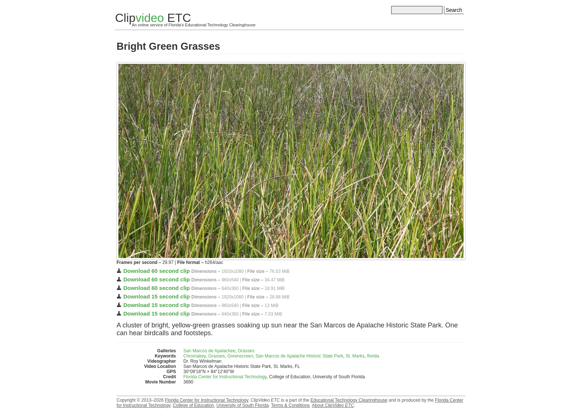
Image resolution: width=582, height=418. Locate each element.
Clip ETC (153, 18)
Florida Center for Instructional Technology (225, 376)
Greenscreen (240, 356)
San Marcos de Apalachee (209, 350)
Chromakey (194, 356)
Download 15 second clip (156, 296)
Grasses (246, 350)
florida (373, 356)
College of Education (193, 405)
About (333, 405)
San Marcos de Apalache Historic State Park (299, 356)
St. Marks (355, 356)
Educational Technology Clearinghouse (348, 400)
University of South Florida (242, 405)
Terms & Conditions (290, 405)
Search (454, 10)
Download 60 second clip (156, 271)
